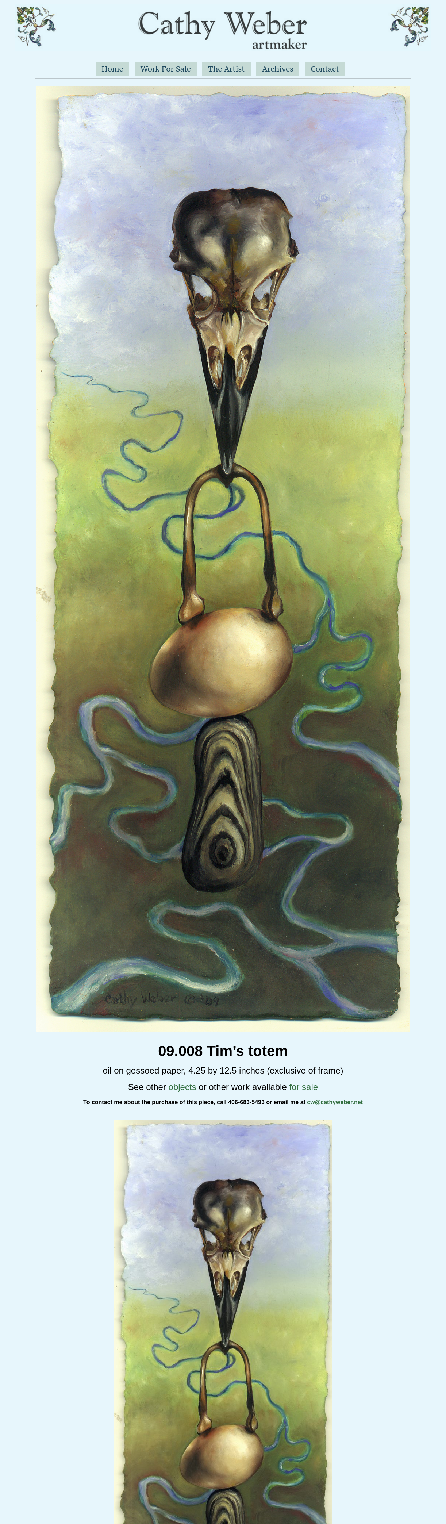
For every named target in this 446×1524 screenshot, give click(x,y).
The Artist (226, 69)
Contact (325, 69)
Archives (277, 69)
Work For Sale (166, 69)
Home (112, 69)
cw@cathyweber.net (335, 1102)
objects (182, 1087)
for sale (303, 1087)
